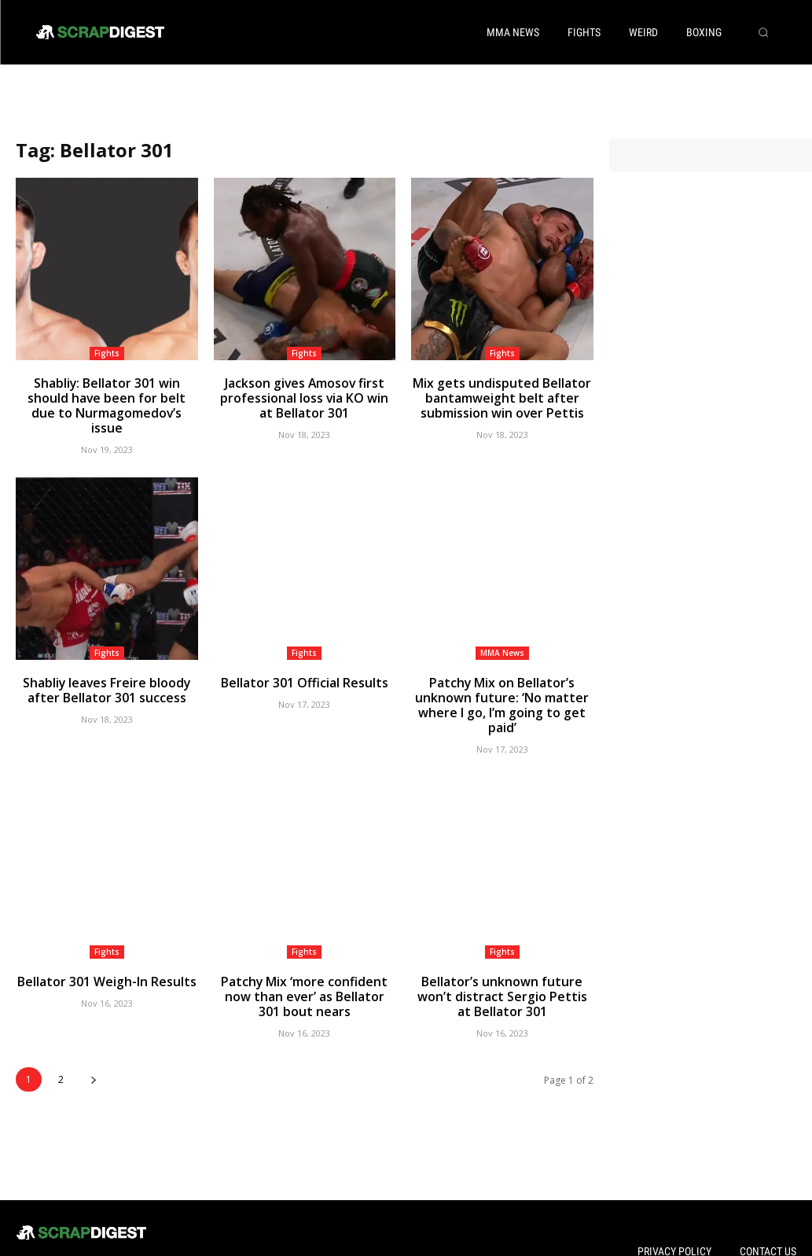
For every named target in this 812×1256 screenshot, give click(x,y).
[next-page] (93, 1034)
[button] (763, 32)
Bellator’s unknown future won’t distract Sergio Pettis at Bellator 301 (502, 953)
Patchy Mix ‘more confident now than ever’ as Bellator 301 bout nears (304, 953)
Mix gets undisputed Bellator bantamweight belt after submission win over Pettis (502, 395)
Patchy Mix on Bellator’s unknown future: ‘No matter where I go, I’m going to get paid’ (502, 674)
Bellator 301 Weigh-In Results (106, 940)
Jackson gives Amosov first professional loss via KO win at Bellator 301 (304, 395)
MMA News (502, 632)
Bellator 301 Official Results (304, 661)
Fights (106, 353)
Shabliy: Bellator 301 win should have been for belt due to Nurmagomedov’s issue (107, 395)
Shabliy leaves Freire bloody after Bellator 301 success (106, 668)
